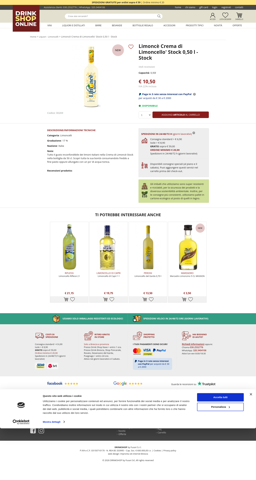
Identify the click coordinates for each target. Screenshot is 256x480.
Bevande (117, 25)
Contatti (239, 7)
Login (214, 7)
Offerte (237, 25)
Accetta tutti (220, 449)
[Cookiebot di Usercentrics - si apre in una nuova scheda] (21, 473)
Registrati (226, 7)
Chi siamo (190, 7)
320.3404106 (98, 7)
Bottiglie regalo (143, 25)
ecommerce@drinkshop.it (208, 428)
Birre (98, 25)
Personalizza (220, 458)
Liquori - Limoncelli (50, 36)
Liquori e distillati (73, 25)
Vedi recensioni (147, 67)
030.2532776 (70, 7)
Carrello (239, 19)
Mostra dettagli (51, 473)
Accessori (169, 25)
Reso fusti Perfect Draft (167, 426)
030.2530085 (214, 421)
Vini (49, 25)
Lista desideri (225, 19)
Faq (160, 437)
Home (178, 7)
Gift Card (203, 7)
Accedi (213, 19)
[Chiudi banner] (251, 446)
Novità (218, 25)
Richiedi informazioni (193, 350)
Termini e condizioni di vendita (168, 432)
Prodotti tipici (195, 25)
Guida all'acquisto (167, 421)
